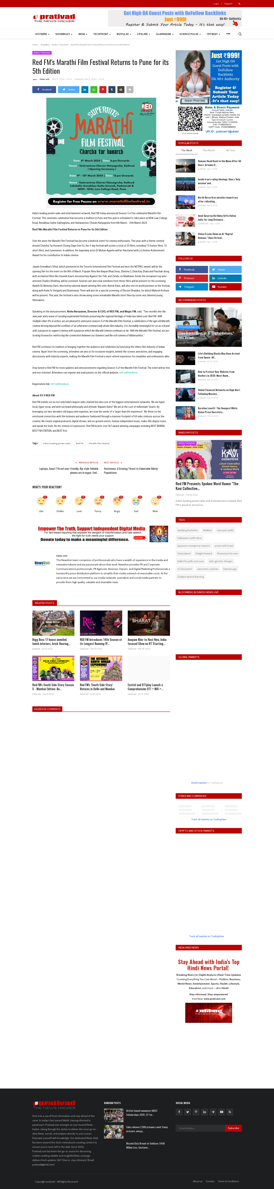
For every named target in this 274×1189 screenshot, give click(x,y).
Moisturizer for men (227, 553)
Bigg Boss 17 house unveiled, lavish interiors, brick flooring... (51, 642)
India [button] (82, 34)
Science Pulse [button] (190, 34)
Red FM (79, 443)
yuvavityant (203, 223)
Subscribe (233, 1128)
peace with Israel (224, 545)
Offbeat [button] (213, 34)
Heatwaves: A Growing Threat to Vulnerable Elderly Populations (131, 470)
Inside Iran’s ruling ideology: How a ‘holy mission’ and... (219, 181)
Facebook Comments (48, 709)
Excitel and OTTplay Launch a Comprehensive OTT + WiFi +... (146, 687)
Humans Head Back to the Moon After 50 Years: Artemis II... (219, 163)
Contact (210, 1181)
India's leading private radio (56, 443)
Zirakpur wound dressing (191, 576)
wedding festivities (188, 530)
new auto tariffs (225, 530)
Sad (136, 511)
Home (35, 44)
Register (228, 3)
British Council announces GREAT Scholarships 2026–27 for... (141, 1113)
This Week (186, 150)
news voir (40, 79)
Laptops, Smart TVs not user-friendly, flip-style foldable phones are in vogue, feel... (68, 470)
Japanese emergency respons (194, 545)
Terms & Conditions (228, 1181)
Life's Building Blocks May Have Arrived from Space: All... (219, 355)
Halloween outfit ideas (190, 538)
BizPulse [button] (124, 34)
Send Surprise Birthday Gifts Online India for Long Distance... (217, 217)
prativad (36, 648)
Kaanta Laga (230, 568)
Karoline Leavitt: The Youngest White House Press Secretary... (217, 410)
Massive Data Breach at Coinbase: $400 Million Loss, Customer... (145, 1145)
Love (79, 511)
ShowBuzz (45, 44)
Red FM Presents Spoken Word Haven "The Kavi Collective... (207, 486)
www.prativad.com (214, 998)
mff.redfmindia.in (128, 372)
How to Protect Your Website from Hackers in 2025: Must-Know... (216, 373)
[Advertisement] (208, 1053)
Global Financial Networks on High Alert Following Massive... (219, 392)
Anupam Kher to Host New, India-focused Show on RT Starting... (147, 642)
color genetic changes (221, 561)
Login (216, 3)
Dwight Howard (204, 553)
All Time (230, 150)
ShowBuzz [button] (63, 34)
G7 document (185, 568)
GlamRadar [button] (164, 34)
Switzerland (184, 553)
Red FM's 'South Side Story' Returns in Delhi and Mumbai (97, 687)
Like (41, 511)
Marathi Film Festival (99, 443)
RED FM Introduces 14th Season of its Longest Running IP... (101, 642)
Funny (98, 511)
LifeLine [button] (143, 34)
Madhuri (207, 530)
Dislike (60, 511)
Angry (117, 511)
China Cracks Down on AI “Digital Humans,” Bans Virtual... (215, 236)
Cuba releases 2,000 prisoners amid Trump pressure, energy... (147, 1129)
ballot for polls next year (191, 561)
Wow (155, 511)
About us (198, 1181)
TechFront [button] (102, 34)
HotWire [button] (42, 34)
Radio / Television (60, 44)
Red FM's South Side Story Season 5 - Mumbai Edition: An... (53, 687)
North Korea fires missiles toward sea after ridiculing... (218, 199)
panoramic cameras (207, 568)
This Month (209, 150)
